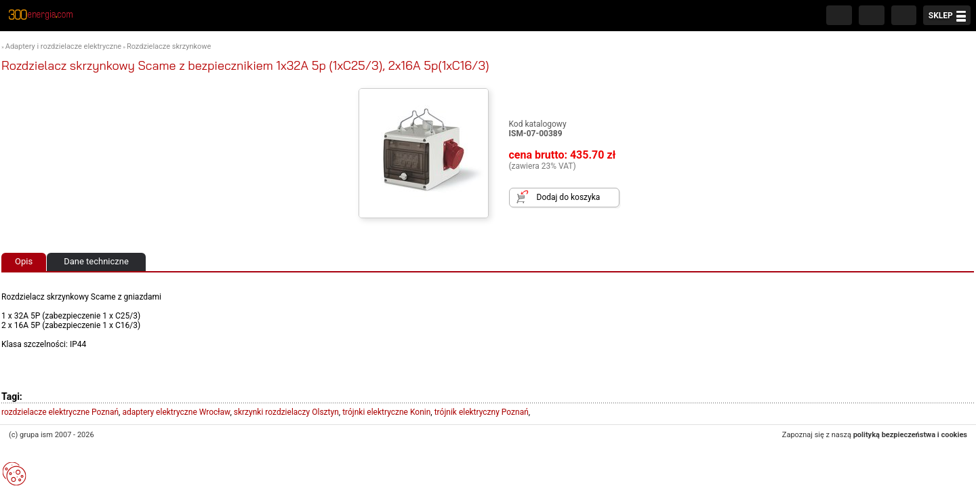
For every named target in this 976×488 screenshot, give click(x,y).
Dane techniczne (96, 261)
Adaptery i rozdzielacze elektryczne (63, 46)
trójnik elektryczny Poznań (481, 412)
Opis (24, 261)
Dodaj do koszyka (569, 197)
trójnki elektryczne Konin (386, 412)
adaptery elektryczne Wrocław (176, 412)
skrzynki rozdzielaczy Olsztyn (286, 412)
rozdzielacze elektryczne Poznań (60, 412)
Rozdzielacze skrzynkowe (169, 46)
